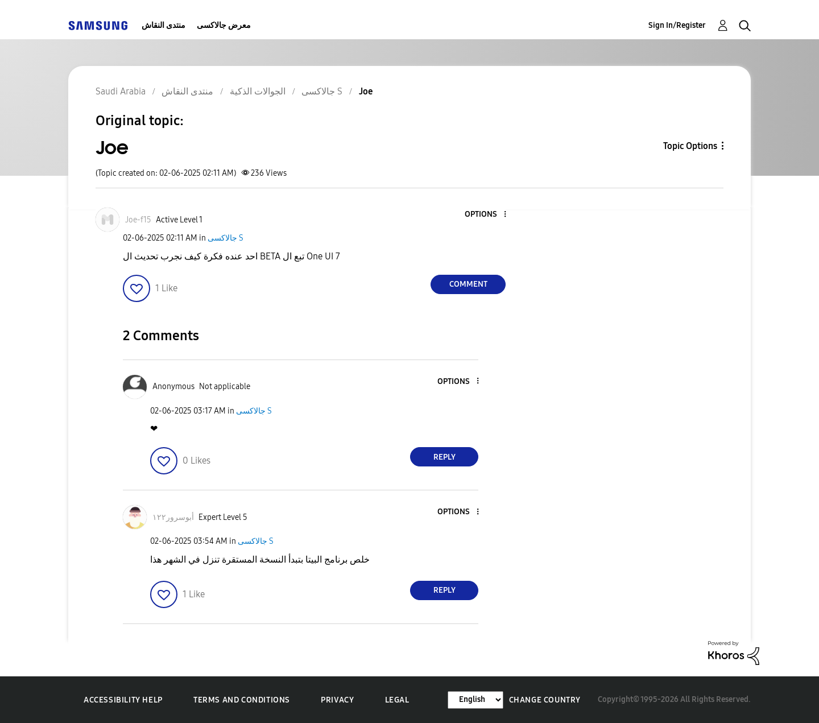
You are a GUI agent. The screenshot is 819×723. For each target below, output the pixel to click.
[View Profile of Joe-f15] (138, 220)
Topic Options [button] (690, 146)
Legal (397, 700)
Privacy (337, 700)
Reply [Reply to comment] (444, 457)
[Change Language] (475, 700)
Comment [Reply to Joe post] (468, 284)
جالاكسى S (225, 238)
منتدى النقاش (163, 25)
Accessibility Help (123, 700)
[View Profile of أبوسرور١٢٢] (173, 517)
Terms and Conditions (241, 700)
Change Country (545, 700)
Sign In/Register (677, 25)
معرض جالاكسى (224, 25)
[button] (486, 214)
